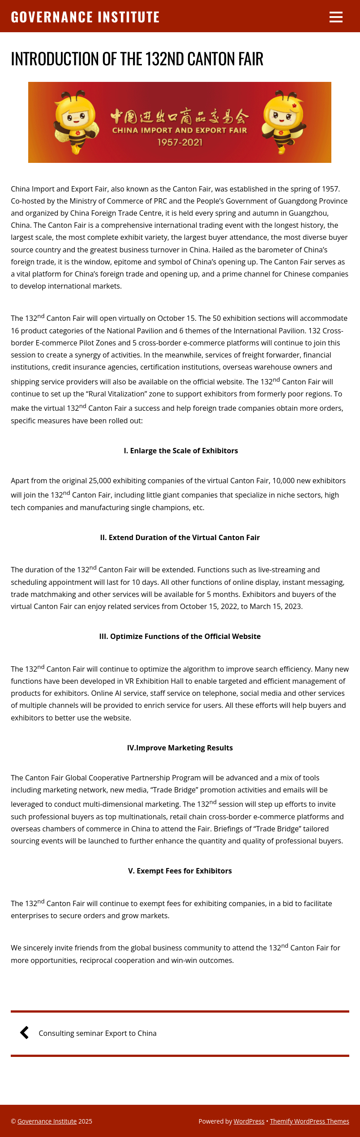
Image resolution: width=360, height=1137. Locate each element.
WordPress (249, 1121)
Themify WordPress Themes (309, 1121)
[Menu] (336, 16)
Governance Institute (47, 1121)
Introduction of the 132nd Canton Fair (137, 58)
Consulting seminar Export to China (91, 1033)
